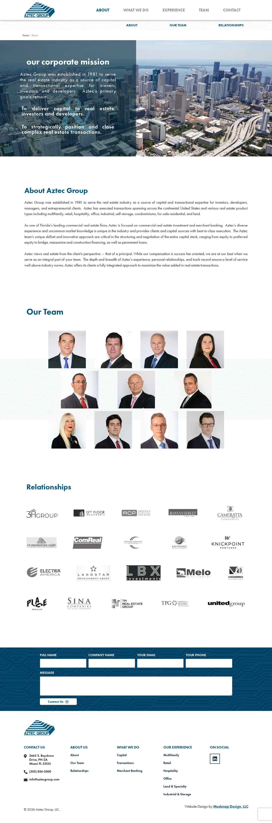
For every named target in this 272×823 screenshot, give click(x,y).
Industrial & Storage (177, 794)
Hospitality (170, 770)
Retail (167, 763)
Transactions (125, 763)
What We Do (136, 10)
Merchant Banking (129, 770)
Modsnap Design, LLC (230, 806)
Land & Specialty (175, 786)
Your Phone (196, 655)
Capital (122, 755)
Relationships (231, 25)
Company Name (101, 655)
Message (47, 673)
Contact (232, 10)
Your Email (146, 655)
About (102, 10)
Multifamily (171, 755)
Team (204, 10)
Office (167, 778)
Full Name (48, 655)
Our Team (178, 25)
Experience (174, 10)
